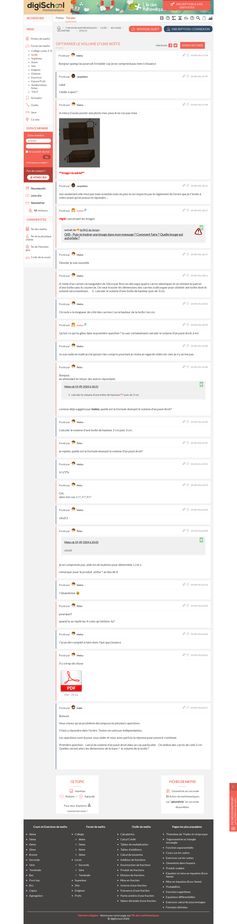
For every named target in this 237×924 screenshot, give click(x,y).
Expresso (36, 77)
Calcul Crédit (128, 839)
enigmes (80, 890)
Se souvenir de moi (39, 151)
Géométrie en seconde (182, 791)
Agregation (36, 895)
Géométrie (63, 30)
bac (31, 875)
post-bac (34, 880)
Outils (32, 105)
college (79, 834)
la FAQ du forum (88, 230)
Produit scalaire (175, 868)
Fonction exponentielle (179, 847)
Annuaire (34, 97)
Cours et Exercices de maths (50, 826)
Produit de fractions (132, 870)
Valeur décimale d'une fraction (138, 900)
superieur (80, 880)
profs (78, 895)
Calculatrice (127, 834)
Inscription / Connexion (188, 29)
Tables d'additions (131, 849)
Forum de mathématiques (81, 27)
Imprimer (77, 791)
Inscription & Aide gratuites (187, 5)
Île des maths (36, 229)
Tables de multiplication (134, 844)
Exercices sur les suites (180, 857)
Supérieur (36, 58)
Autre (34, 62)
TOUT (34, 91)
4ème (32, 844)
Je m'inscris (38, 177)
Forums (70, 18)
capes (33, 890)
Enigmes (35, 69)
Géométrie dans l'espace (180, 863)
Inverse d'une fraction (133, 885)
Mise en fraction (130, 880)
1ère (32, 864)
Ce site (33, 119)
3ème (32, 849)
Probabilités (173, 886)
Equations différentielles (180, 897)
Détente (35, 73)
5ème (32, 839)
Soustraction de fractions (135, 864)
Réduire (67, 796)
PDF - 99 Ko (71, 682)
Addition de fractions (132, 859)
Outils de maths (141, 826)
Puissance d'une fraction (135, 890)
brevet (33, 854)
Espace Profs (38, 81)
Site (33, 66)
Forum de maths (38, 45)
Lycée (103, 27)
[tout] (83, 30)
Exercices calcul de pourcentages (185, 902)
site (77, 885)
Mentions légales (88, 915)
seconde (34, 859)
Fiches (60, 18)
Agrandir (87, 796)
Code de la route (38, 257)
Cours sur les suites (178, 852)
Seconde (116, 27)
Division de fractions (132, 875)
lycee (78, 859)
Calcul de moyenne (131, 854)
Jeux (31, 112)
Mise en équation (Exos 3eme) (183, 881)
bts (31, 885)
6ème (32, 834)
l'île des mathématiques (145, 915)
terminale (35, 870)
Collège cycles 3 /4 (41, 50)
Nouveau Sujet (145, 29)
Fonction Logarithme (178, 891)
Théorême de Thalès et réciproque (187, 834)
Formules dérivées (177, 907)
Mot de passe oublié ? (37, 162)
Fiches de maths (38, 38)
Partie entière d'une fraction (137, 895)
